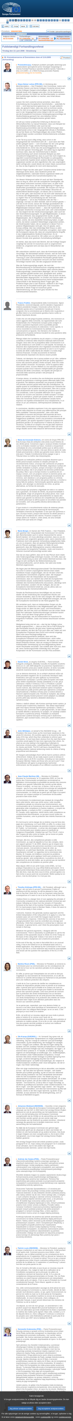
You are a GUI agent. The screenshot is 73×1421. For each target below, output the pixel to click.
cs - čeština (13, 20)
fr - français (30, 20)
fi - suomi (68, 20)
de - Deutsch (18, 20)
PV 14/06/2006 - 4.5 (45, 38)
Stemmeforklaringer (46, 40)
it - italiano (38, 20)
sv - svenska (7, 22)
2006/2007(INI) (16, 31)
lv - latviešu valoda (41, 20)
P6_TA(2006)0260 (63, 38)
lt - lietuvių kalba (43, 20)
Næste (23, 26)
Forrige (16, 26)
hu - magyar (46, 20)
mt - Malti (49, 20)
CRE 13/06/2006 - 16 (27, 40)
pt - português (57, 20)
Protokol (66, 58)
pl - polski (54, 20)
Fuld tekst (36, 26)
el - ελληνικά (24, 20)
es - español (10, 20)
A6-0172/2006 (8, 38)
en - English (27, 20)
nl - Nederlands (52, 20)
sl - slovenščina (66, 20)
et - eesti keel (21, 20)
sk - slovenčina (63, 20)
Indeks (7, 26)
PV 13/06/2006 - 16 (27, 38)
